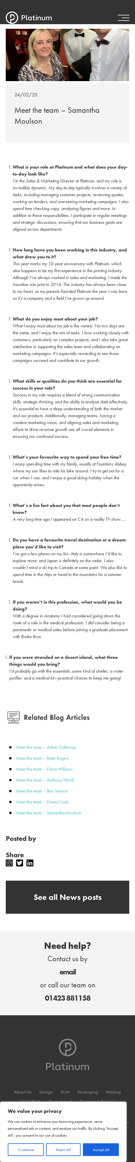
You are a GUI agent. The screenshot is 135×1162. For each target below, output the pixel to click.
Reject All (63, 1149)
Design (46, 1092)
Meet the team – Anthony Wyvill (45, 786)
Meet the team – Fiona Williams (44, 775)
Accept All (101, 1149)
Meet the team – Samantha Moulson (48, 819)
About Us (22, 1092)
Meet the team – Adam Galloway (46, 754)
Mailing (113, 1092)
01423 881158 (67, 998)
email (68, 972)
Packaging (88, 1092)
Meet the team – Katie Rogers (42, 765)
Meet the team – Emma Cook (42, 808)
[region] (63, 1132)
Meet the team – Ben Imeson (42, 797)
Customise (26, 1149)
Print (65, 1092)
